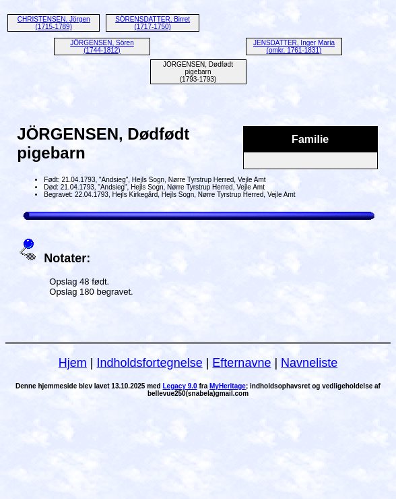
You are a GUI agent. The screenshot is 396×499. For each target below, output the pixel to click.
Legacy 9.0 (180, 386)
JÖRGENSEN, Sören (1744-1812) (101, 46)
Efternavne (241, 363)
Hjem (73, 363)
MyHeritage (227, 386)
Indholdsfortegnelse (150, 363)
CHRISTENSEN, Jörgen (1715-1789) (54, 23)
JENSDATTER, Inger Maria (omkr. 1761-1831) (294, 46)
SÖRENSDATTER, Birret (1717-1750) (152, 23)
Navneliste (309, 363)
